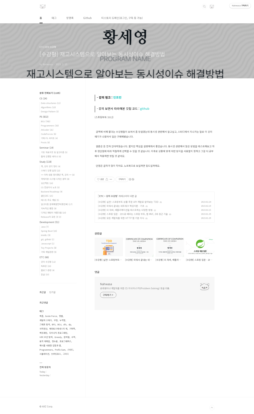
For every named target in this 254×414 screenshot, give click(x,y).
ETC (101, 196)
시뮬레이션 (44, 353)
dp (70, 324)
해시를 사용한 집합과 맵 (50, 345)
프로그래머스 (65, 341)
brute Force (51, 316)
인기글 (52, 292)
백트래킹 (43, 332)
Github (87, 18)
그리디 (66, 353)
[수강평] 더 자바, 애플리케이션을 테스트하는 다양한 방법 (125, 210)
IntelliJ (45, 235)
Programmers (50, 125)
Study (46, 161)
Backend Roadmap (51, 191)
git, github (47, 239)
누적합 (62, 320)
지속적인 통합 (48, 208)
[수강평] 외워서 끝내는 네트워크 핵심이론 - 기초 (121, 205)
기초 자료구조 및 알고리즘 (54, 152)
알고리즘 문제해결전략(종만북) (56, 204)
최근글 (43, 292)
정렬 (61, 316)
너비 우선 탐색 (46, 337)
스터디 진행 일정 (50, 170)
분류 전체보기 (50, 93)
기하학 (72, 328)
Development (49, 222)
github (144, 108)
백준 (41, 316)
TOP (211, 407)
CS (43, 98)
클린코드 (47, 195)
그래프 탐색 (45, 324)
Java (45, 226)
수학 (73, 337)
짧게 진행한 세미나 (51, 156)
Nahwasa (106, 284)
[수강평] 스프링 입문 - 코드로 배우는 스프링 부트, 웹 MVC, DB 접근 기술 (133, 214)
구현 (56, 320)
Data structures (51, 103)
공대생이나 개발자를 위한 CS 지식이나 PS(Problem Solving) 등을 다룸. (135, 288)
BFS (54, 324)
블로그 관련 (47, 270)
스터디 (70, 349)
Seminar (47, 147)
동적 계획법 (45, 341)
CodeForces (48, 133)
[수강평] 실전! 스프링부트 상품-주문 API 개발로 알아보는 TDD (128, 201)
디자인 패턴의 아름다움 (53, 212)
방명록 (70, 18)
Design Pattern (50, 111)
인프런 (117, 97)
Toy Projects (48, 247)
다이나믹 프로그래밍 (58, 332)
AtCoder (47, 129)
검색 (204, 6)
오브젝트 (47, 183)
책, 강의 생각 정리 (50, 166)
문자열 (66, 337)
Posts (45, 142)
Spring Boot (49, 230)
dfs (65, 324)
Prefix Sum (60, 349)
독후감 (46, 266)
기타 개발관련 (48, 251)
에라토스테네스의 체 (58, 328)
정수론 (55, 341)
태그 (54, 18)
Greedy (58, 337)
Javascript (47, 243)
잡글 (45, 274)
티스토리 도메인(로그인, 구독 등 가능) (122, 18)
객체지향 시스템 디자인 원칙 (55, 178)
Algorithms (48, 107)
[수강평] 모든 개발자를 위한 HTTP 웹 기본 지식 (121, 218)
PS (44, 116)
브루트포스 (56, 353)
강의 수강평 (111, 196)
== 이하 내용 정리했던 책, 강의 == (58, 174)
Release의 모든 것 (51, 216)
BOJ (45, 121)
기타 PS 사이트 (49, 138)
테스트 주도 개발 (50, 199)
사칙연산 (43, 328)
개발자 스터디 (46, 320)
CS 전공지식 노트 (50, 187)
